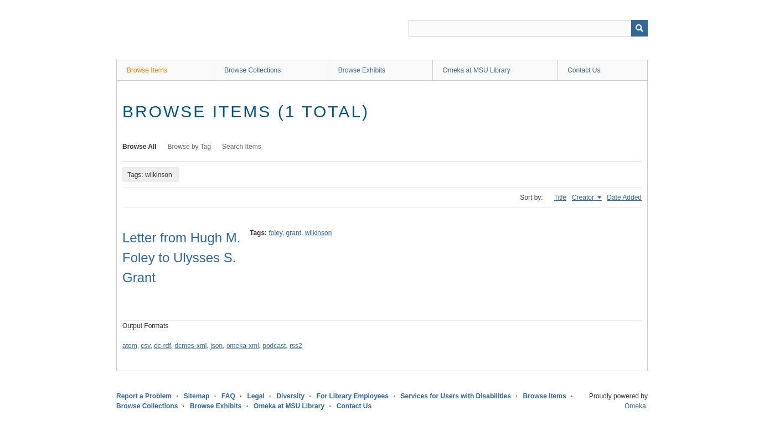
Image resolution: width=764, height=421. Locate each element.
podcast (274, 346)
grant (293, 233)
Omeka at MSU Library (476, 70)
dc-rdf (162, 346)
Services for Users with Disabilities (456, 396)
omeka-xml (242, 346)
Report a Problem (144, 396)
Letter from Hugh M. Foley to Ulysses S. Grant (181, 257)
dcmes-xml (191, 346)
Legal (255, 396)
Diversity (290, 396)
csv (145, 346)
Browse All (139, 146)
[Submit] (639, 28)
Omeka (635, 406)
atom (129, 346)
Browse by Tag (189, 146)
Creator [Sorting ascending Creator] (584, 197)
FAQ (228, 396)
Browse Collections (252, 70)
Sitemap (197, 396)
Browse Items (147, 70)
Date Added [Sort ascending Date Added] (624, 197)
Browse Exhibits (361, 70)
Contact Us (583, 70)
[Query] (528, 28)
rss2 (296, 346)
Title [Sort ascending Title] (560, 197)
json (216, 346)
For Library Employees (353, 396)
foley (275, 233)
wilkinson (318, 233)
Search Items (241, 146)
